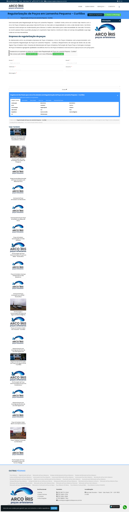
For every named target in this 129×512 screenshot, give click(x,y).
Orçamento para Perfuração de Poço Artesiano (94, 479)
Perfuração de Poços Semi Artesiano (88, 483)
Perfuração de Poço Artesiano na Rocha (88, 481)
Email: (68, 60)
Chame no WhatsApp (112, 15)
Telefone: (12, 67)
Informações (42, 498)
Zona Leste (48, 100)
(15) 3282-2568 (63, 496)
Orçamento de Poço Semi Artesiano (71, 479)
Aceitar (54, 508)
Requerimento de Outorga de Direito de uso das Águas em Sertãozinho (18, 405)
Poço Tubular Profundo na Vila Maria (18, 441)
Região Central (15, 100)
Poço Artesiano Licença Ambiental (96, 485)
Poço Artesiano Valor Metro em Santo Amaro (18, 423)
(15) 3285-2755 (63, 494)
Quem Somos (89, 6)
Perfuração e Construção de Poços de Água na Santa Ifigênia (18, 313)
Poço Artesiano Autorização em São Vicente (18, 239)
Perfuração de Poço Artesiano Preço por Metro (21, 483)
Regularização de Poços (25, 475)
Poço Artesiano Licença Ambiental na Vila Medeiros (18, 275)
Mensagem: (13, 73)
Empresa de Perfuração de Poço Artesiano (85, 475)
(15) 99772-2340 (38, 1)
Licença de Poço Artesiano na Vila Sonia (18, 198)
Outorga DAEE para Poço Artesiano (18, 481)
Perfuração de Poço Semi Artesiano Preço (44, 483)
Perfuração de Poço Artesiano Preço (109, 481)
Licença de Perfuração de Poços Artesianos (21, 477)
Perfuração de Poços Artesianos (41, 475)
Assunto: (69, 67)
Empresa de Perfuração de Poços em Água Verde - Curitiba (18, 363)
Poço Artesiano (13, 475)
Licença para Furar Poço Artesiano (41, 477)
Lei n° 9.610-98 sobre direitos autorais (33, 122)
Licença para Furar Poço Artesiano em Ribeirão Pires (18, 219)
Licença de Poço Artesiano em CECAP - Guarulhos (18, 295)
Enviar (64, 89)
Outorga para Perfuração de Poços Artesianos (65, 481)
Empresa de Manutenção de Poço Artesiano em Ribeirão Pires (18, 180)
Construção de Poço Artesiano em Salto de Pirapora (18, 160)
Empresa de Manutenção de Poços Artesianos (61, 475)
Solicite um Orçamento (95, 15)
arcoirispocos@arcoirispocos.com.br (56, 1)
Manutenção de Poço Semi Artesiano (103, 477)
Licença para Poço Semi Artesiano (83, 477)
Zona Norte (24, 100)
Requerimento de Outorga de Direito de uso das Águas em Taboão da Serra (18, 351)
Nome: (11, 60)
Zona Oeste (33, 100)
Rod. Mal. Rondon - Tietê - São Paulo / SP (19, 1)
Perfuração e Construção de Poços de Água (43, 485)
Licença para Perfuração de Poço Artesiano (63, 477)
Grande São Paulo (58, 100)
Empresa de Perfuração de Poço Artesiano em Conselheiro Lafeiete (18, 138)
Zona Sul (41, 100)
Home (80, 6)
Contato (111, 6)
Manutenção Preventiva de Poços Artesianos (21, 479)
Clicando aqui (58, 54)
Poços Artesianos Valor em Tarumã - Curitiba (18, 328)
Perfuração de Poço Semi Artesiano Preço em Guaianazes (18, 383)
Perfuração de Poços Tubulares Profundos (20, 485)
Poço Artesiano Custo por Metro (78, 485)
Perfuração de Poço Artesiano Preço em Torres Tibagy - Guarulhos (18, 462)
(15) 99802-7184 (63, 498)
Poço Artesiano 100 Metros (62, 485)
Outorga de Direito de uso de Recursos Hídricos (40, 481)
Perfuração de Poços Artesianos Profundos (66, 483)
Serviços (101, 6)
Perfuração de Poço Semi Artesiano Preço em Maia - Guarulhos (18, 255)
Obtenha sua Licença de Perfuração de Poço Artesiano (47, 479)
